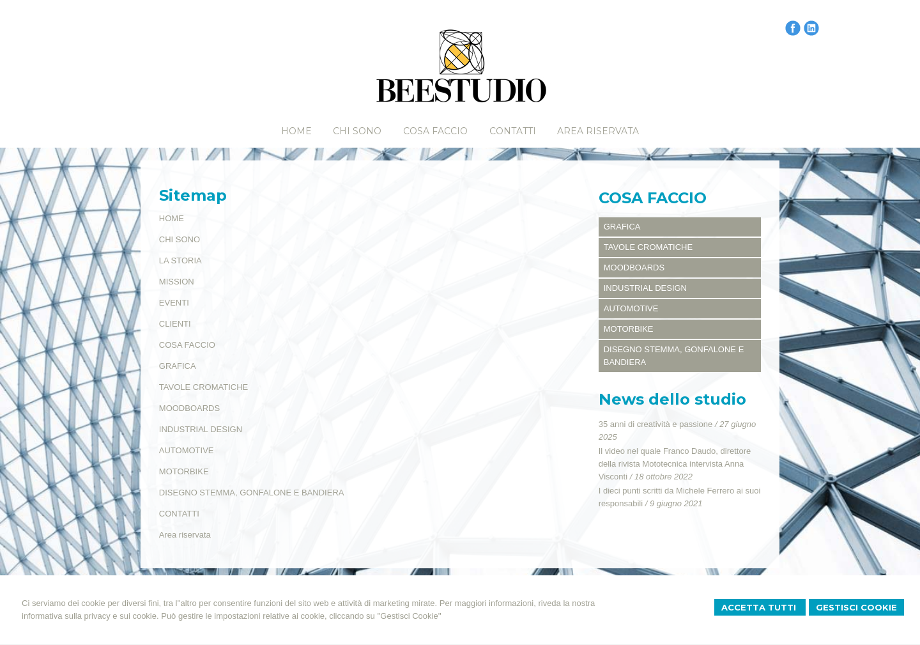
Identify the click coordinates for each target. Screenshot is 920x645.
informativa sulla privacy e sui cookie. (90, 616)
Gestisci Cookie (856, 607)
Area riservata (185, 535)
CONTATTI (179, 513)
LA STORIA (180, 260)
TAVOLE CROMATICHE (203, 387)
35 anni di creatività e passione (656, 424)
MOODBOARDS (189, 408)
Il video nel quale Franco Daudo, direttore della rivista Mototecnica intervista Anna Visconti (675, 463)
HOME (171, 218)
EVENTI (174, 302)
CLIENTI (175, 324)
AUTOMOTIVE (186, 450)
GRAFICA (177, 366)
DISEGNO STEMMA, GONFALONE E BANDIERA (251, 492)
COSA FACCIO (187, 345)
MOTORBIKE (184, 471)
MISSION (176, 281)
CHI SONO (179, 239)
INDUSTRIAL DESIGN (200, 429)
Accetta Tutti (760, 607)
